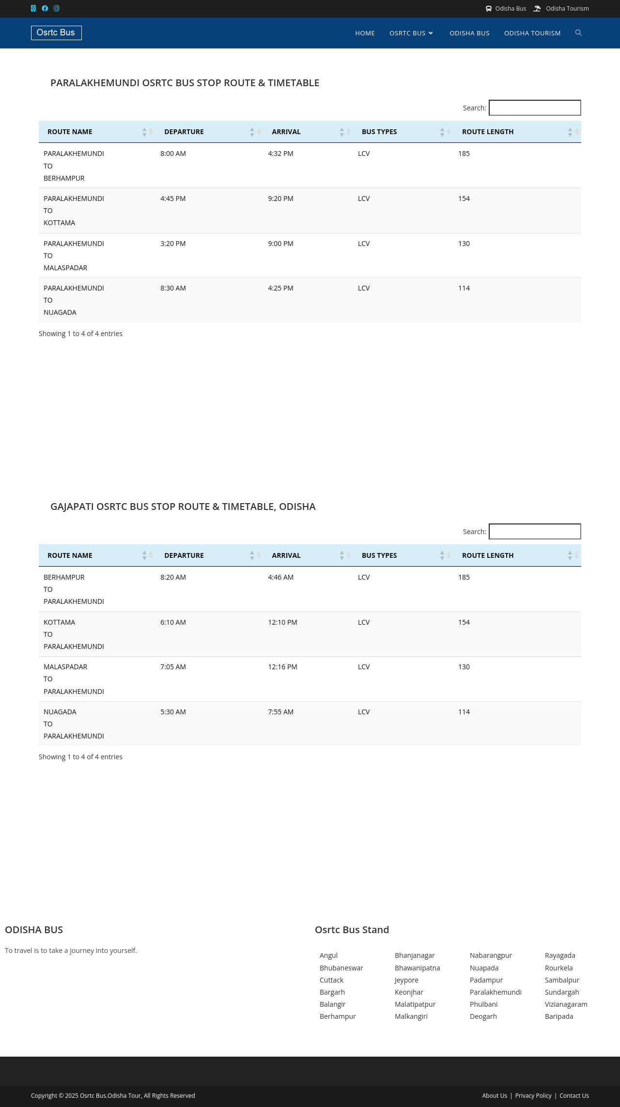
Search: (474, 107)
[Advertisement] (310, 424)
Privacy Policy (533, 1096)
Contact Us (574, 1096)
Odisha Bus (511, 8)
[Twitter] (155, 994)
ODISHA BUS (34, 929)
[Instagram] (155, 1006)
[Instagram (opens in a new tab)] (56, 9)
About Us (494, 1096)
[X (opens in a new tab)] (35, 9)
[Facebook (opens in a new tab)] (45, 9)
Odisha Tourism (566, 8)
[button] (144, 132)
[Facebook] (155, 982)
